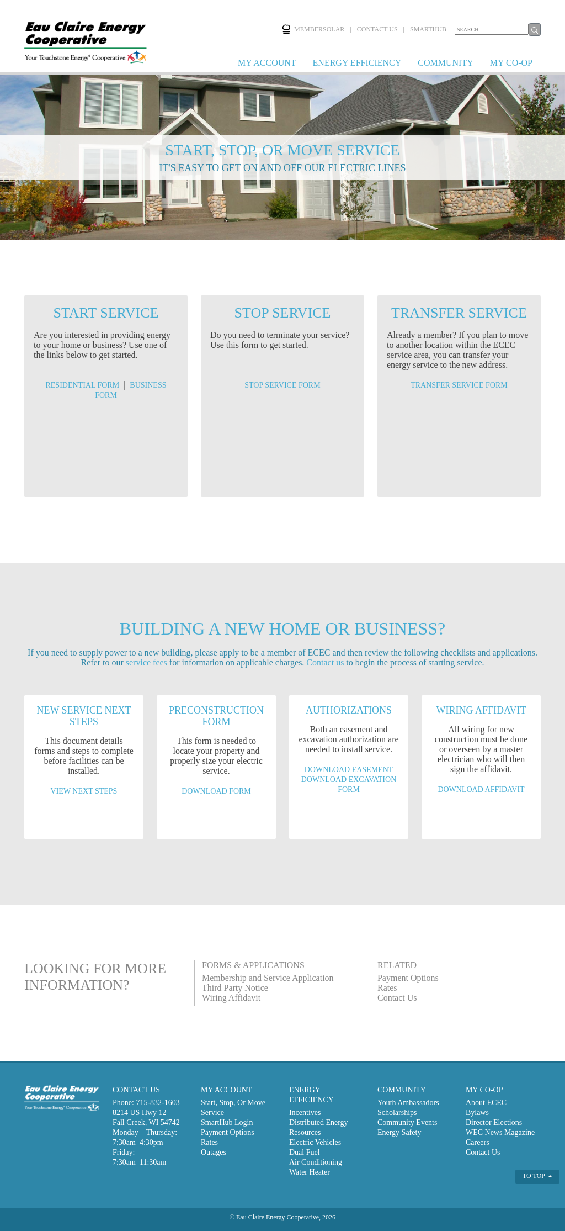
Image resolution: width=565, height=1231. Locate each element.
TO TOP (537, 1176)
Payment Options (408, 977)
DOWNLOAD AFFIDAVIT (481, 789)
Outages (213, 1152)
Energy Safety (399, 1132)
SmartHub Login (227, 1122)
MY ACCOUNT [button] (267, 62)
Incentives (305, 1112)
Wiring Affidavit (231, 997)
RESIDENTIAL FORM (82, 385)
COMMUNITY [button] (445, 62)
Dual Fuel (304, 1152)
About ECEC (486, 1102)
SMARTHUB (428, 29)
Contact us (325, 662)
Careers (477, 1142)
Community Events (407, 1122)
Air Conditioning (315, 1162)
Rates (387, 987)
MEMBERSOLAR (312, 29)
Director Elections (494, 1122)
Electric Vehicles (315, 1142)
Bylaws (477, 1112)
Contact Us (397, 997)
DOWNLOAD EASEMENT (349, 769)
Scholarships (397, 1112)
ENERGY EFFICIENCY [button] (357, 62)
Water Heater (309, 1172)
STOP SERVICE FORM (282, 385)
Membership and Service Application (268, 977)
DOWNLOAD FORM (216, 791)
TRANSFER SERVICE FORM (459, 385)
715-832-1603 (157, 1102)
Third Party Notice (235, 987)
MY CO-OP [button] (511, 62)
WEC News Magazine (500, 1132)
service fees (146, 662)
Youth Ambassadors (408, 1102)
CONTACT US (377, 29)
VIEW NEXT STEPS (84, 791)
